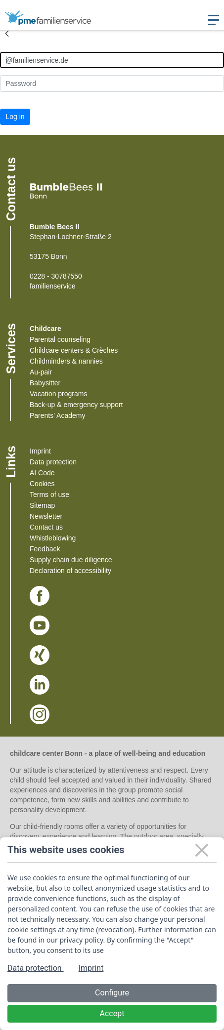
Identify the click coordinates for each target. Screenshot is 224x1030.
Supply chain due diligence (71, 560)
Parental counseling (60, 339)
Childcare (45, 328)
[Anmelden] (112, 60)
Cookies (42, 484)
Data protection (53, 462)
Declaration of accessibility (70, 571)
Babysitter (45, 383)
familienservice (53, 286)
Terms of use (49, 494)
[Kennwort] (112, 83)
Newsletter (46, 516)
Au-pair (41, 372)
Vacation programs (58, 394)
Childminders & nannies (66, 361)
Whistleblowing (53, 538)
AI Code (42, 473)
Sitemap (42, 505)
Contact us (46, 527)
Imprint (40, 451)
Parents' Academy (57, 415)
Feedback (45, 549)
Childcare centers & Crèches (74, 350)
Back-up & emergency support (76, 405)
